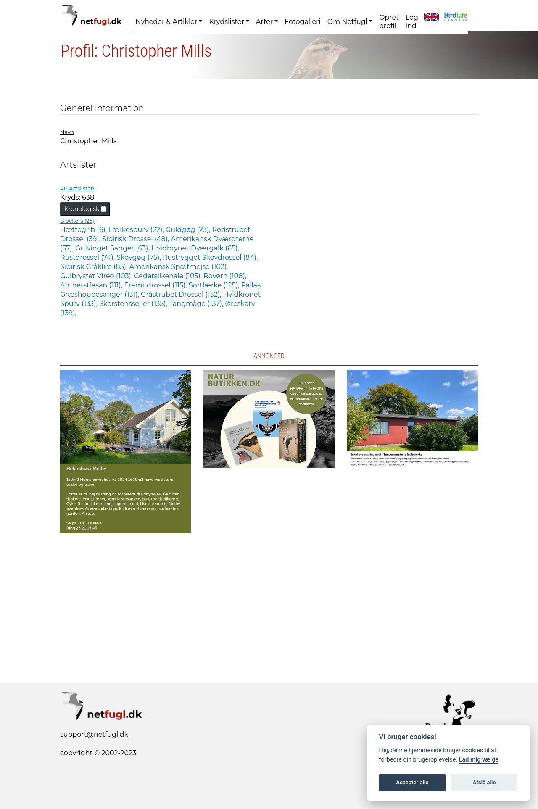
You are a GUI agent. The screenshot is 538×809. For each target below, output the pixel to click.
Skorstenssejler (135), (134, 304)
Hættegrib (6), (84, 230)
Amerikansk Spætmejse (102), (178, 267)
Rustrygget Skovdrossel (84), (210, 257)
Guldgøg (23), (189, 230)
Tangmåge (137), (197, 304)
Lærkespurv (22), (137, 230)
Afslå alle (484, 782)
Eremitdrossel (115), (156, 285)
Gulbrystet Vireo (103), (97, 276)
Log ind (412, 21)
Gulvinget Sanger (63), (113, 248)
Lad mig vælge (478, 759)
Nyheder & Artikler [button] (166, 22)
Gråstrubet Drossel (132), (182, 294)
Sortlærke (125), (215, 285)
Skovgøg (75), (139, 257)
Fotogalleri (302, 22)
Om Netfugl (347, 22)
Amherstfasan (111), (92, 285)
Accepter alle (412, 782)
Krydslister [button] (226, 22)
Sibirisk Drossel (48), (136, 239)
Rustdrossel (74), (88, 257)
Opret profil (389, 21)
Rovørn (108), (224, 276)
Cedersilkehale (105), (168, 276)
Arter (264, 22)
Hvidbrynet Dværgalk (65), (195, 248)
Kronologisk (85, 209)
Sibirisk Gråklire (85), (94, 267)
